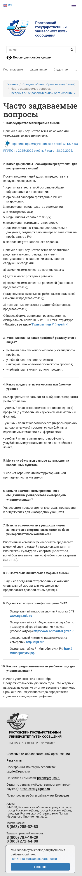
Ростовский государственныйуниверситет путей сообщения (51, 29)
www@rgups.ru (58, 795)
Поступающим (13, 69)
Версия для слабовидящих (32, 57)
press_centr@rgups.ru (35, 789)
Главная (12, 84)
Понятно (40, 867)
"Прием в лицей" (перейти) (49, 324)
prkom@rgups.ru (48, 778)
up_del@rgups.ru (18, 771)
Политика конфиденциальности (34, 858)
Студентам (61, 69)
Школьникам (38, 69)
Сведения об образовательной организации (42, 93)
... (76, 69)
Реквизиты (15, 760)
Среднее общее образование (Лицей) (49, 84)
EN (7, 5)
